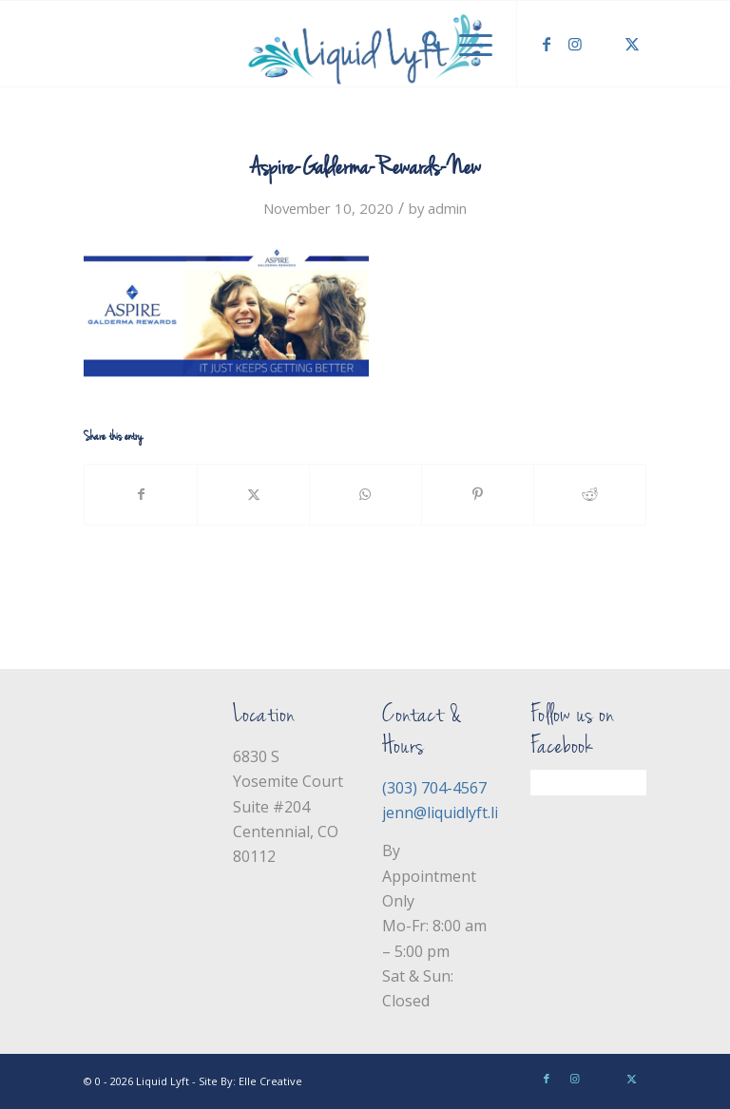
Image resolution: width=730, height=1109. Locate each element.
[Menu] (466, 43)
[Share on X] (253, 494)
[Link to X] (632, 43)
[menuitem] (421, 43)
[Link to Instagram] (575, 43)
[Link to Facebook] (546, 43)
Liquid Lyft (162, 1081)
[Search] (421, 43)
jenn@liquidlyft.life (447, 812)
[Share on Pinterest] (477, 494)
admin (447, 208)
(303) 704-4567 (434, 787)
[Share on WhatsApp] (365, 494)
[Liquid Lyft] (365, 43)
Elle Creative (270, 1081)
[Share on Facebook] (141, 494)
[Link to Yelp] (603, 43)
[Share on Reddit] (589, 494)
